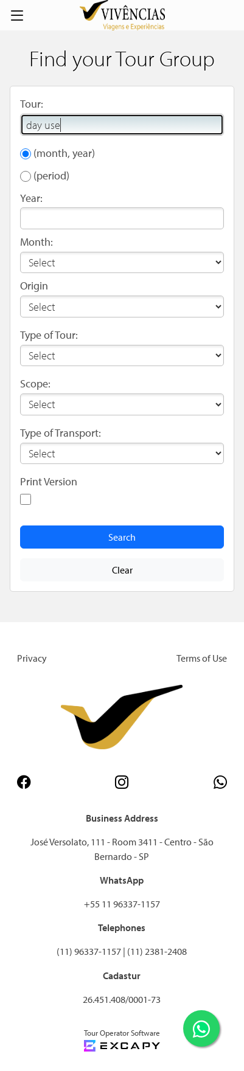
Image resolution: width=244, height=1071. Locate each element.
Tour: (31, 104)
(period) (51, 175)
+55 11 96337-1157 (122, 904)
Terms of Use (201, 658)
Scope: (35, 383)
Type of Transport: (60, 433)
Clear (122, 570)
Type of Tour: (49, 335)
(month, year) (64, 153)
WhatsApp (122, 880)
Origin (34, 286)
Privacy (32, 658)
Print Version (48, 481)
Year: (31, 198)
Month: (36, 242)
